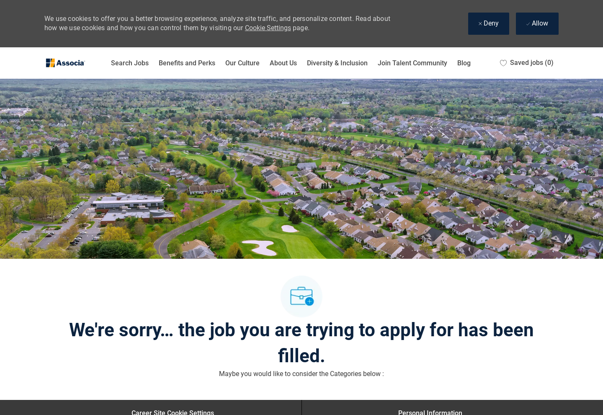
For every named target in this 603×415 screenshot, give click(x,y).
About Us (283, 63)
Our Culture (242, 63)
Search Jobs (130, 63)
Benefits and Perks (187, 63)
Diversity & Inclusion (337, 63)
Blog (464, 63)
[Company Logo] (65, 63)
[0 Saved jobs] (527, 63)
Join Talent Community (412, 63)
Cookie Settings (268, 28)
